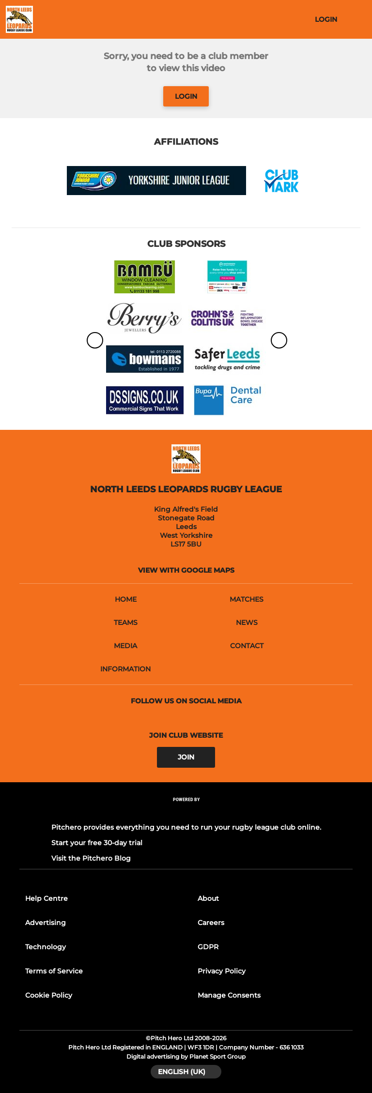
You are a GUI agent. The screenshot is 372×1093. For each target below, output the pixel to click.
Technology (45, 946)
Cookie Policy (48, 995)
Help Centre (46, 898)
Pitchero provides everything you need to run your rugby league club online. (186, 827)
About (208, 898)
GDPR (208, 946)
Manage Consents (229, 995)
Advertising (45, 922)
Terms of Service (54, 971)
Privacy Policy (222, 971)
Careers (211, 922)
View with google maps (186, 570)
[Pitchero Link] (186, 812)
